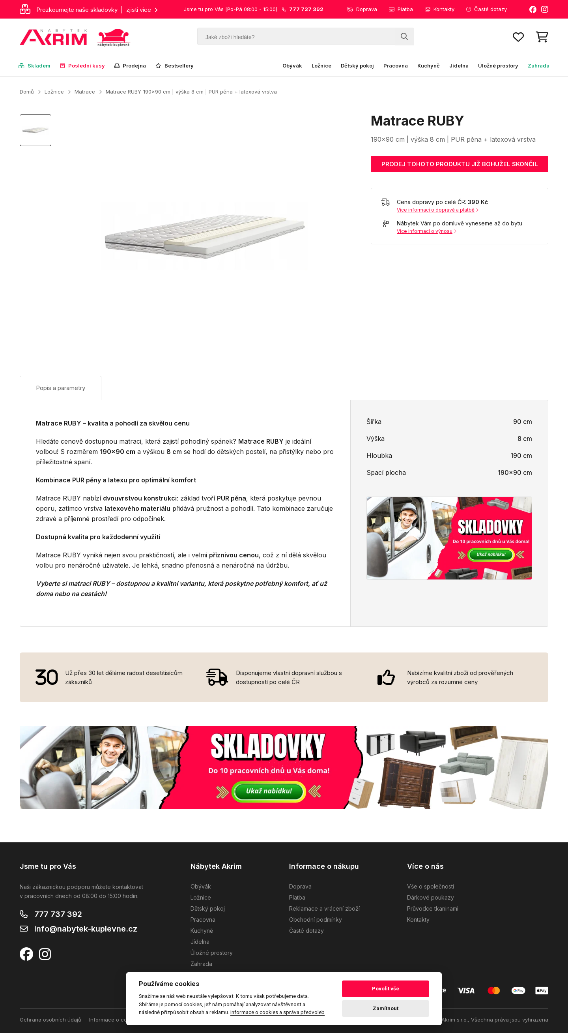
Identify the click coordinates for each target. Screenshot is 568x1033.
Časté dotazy (486, 9)
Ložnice (321, 65)
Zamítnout (385, 1008)
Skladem (34, 65)
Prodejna (130, 65)
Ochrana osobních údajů (50, 1019)
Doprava (362, 9)
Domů (27, 91)
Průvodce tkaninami (432, 908)
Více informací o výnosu (426, 231)
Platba (401, 9)
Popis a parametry (60, 388)
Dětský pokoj (357, 65)
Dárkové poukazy (430, 897)
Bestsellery (174, 65)
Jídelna (459, 65)
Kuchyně (428, 65)
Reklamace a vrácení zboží (324, 908)
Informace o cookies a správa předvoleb (277, 1012)
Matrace (85, 91)
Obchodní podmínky (315, 919)
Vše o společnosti (430, 886)
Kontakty (439, 9)
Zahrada (538, 65)
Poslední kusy (82, 65)
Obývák (292, 65)
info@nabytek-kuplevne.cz (85, 929)
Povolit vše (385, 989)
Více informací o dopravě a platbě (437, 210)
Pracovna (395, 65)
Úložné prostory (498, 65)
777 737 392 (58, 914)
